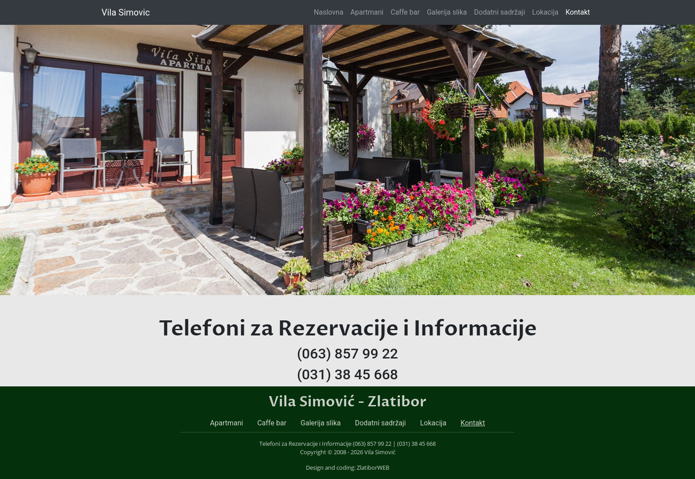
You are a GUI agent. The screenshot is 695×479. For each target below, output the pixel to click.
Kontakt (578, 12)
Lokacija (545, 12)
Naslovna (330, 11)
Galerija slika (447, 12)
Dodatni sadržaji (499, 12)
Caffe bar (405, 12)
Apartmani (367, 12)
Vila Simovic (126, 12)
